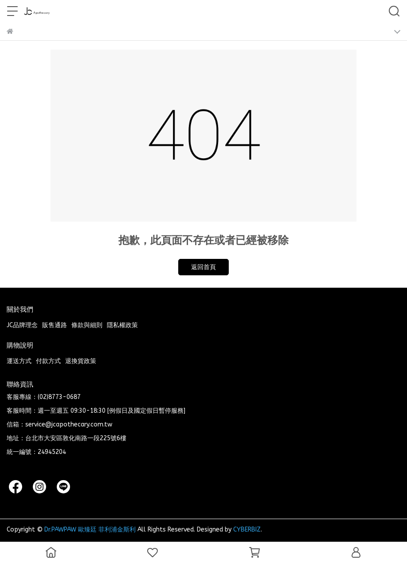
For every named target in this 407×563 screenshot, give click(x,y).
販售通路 (54, 325)
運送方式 (19, 361)
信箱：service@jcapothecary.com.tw (59, 424)
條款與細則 (86, 325)
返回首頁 (203, 267)
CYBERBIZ (247, 529)
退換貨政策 (80, 361)
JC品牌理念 (22, 325)
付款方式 (48, 361)
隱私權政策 (122, 325)
